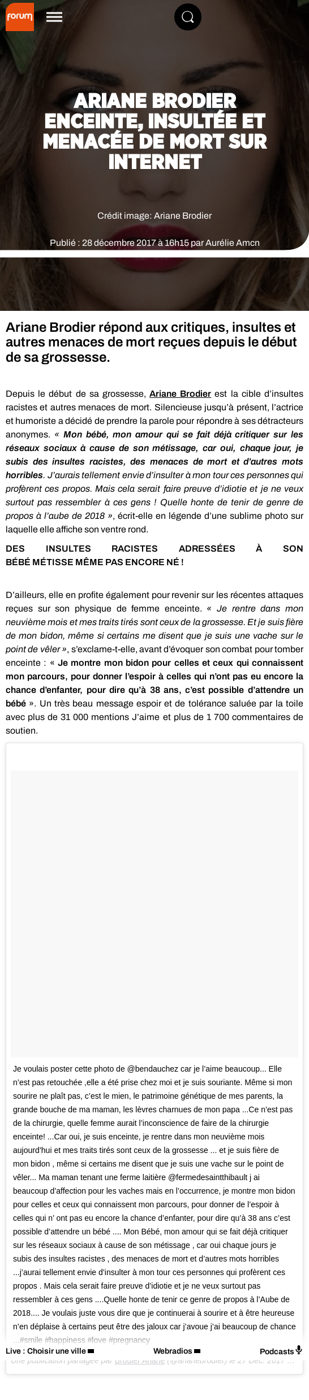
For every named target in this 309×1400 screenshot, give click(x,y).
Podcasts (281, 1350)
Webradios (172, 1351)
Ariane (180, 393)
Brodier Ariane (140, 1360)
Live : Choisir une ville (46, 1351)
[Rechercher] (187, 17)
